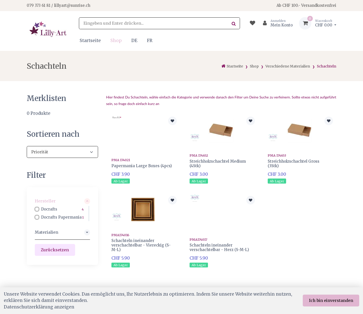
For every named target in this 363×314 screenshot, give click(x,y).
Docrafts (49, 209)
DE (134, 40)
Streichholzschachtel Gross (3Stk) (293, 163)
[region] (62, 213)
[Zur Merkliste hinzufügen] (172, 121)
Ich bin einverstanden (331, 300)
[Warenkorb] (317, 23)
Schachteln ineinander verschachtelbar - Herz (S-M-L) (219, 247)
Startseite (90, 40)
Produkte (38, 113)
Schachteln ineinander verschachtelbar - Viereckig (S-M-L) (141, 245)
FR (150, 40)
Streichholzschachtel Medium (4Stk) (218, 163)
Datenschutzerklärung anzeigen (39, 307)
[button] (62, 201)
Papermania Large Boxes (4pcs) (141, 165)
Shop (116, 40)
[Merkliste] (252, 23)
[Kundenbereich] (276, 23)
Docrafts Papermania (61, 217)
